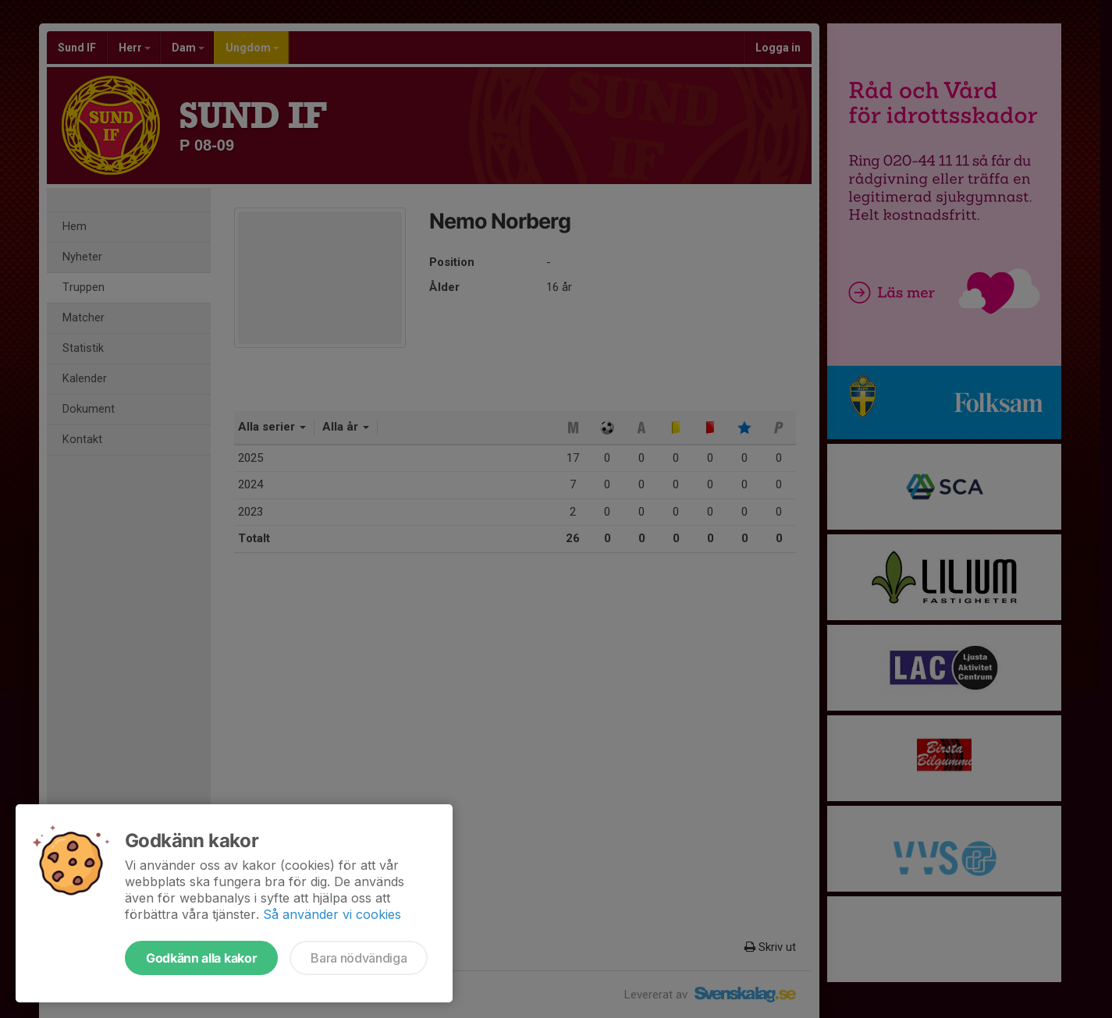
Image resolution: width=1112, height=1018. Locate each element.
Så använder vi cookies (332, 914)
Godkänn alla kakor (201, 958)
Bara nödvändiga (359, 958)
